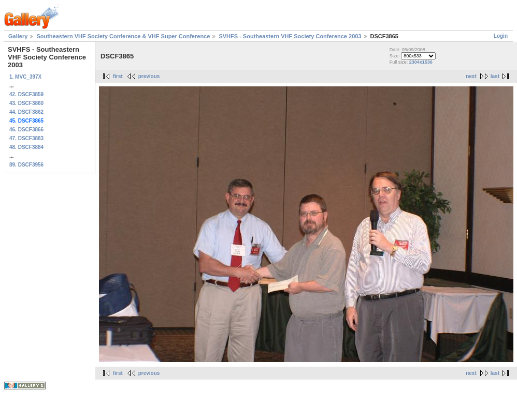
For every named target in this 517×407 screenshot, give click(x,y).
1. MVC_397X (25, 77)
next (471, 76)
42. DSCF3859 (26, 94)
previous (149, 76)
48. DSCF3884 (26, 147)
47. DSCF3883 (26, 138)
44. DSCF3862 (26, 112)
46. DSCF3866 (26, 129)
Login (501, 36)
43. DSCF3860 (26, 103)
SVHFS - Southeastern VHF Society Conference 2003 (290, 36)
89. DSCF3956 (26, 165)
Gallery (17, 36)
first (118, 76)
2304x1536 (421, 62)
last (495, 76)
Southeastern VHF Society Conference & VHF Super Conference (123, 36)
